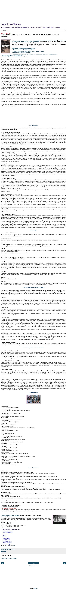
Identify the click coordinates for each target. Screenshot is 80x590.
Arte (14, 545)
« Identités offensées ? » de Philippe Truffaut (23, 49)
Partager (3, 551)
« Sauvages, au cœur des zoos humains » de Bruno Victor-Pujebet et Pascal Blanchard (34, 54)
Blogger (35, 588)
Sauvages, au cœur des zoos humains (45, 40)
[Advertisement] (33, 12)
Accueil (33, 563)
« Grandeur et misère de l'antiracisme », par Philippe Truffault (28, 51)
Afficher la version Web (33, 565)
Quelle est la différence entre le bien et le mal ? (24, 48)
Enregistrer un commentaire (9, 558)
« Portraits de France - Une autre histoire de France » (14, 57)
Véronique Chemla (11, 24)
